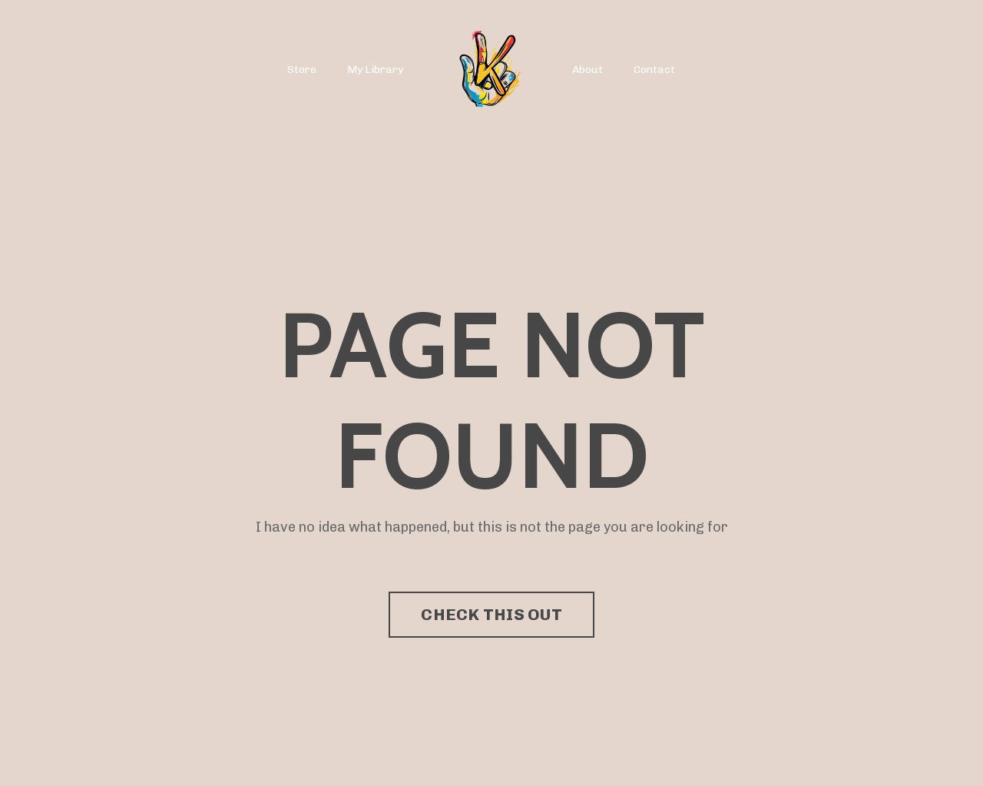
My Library (375, 69)
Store (301, 69)
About (587, 69)
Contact (654, 69)
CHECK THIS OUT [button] (491, 614)
